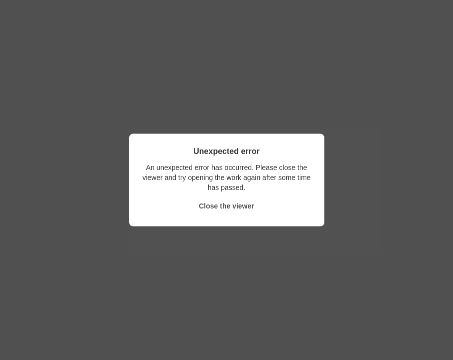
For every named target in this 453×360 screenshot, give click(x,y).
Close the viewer (226, 206)
